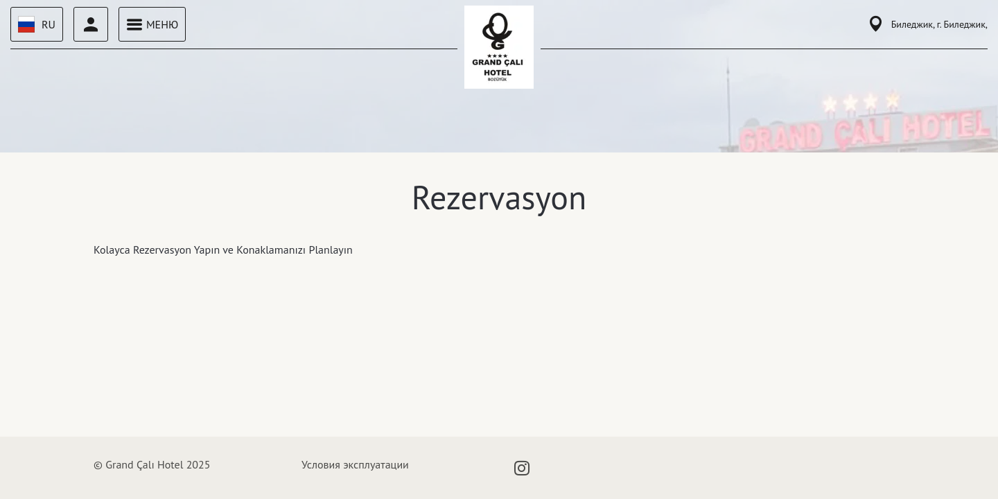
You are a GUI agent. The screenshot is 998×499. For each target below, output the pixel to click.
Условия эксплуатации (355, 464)
